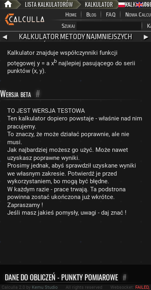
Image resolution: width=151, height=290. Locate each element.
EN (142, 4)
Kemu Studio (45, 287)
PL (124, 4)
